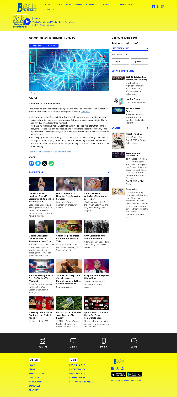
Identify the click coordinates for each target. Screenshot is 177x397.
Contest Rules (77, 377)
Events (116, 128)
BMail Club (126, 4)
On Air (58, 4)
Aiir (140, 380)
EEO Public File (77, 373)
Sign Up (137, 61)
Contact (49, 9)
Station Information (81, 381)
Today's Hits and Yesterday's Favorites (53, 22)
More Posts (52, 45)
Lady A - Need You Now (43, 25)
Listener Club (120, 48)
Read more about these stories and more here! (50, 151)
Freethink (85, 111)
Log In (117, 61)
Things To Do (108, 4)
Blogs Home (37, 45)
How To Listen (74, 4)
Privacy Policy (77, 369)
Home (47, 4)
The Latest (36, 172)
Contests (91, 4)
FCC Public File (77, 365)
